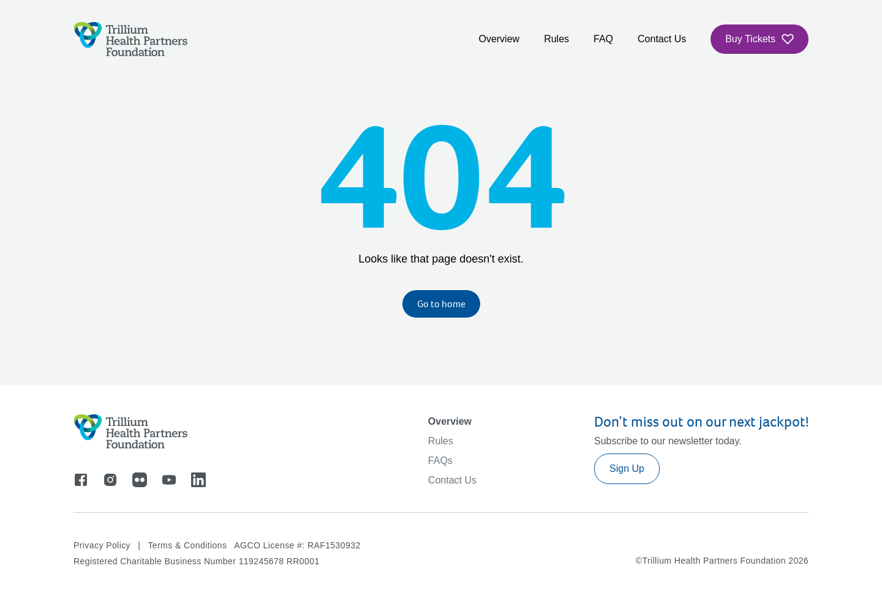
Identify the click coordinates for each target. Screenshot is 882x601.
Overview (498, 39)
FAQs (440, 460)
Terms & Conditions (187, 545)
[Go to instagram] (110, 479)
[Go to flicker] (139, 479)
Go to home (441, 303)
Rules (556, 39)
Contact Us (662, 39)
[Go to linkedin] (198, 479)
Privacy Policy (102, 545)
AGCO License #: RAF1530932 (297, 545)
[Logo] (131, 39)
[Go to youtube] (169, 479)
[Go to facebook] (81, 479)
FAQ (603, 39)
